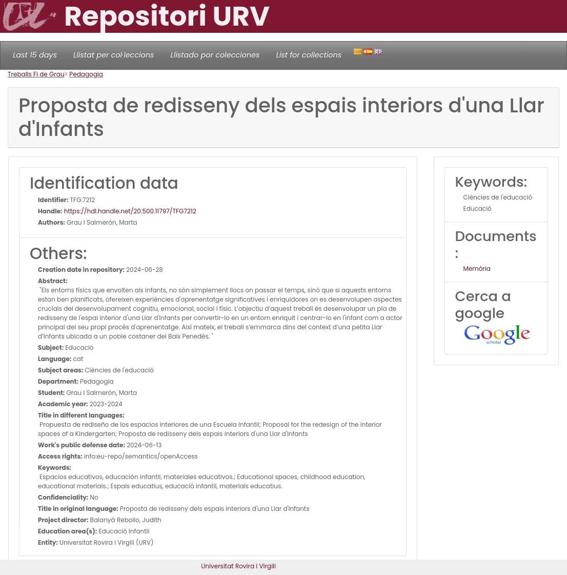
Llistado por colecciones (215, 55)
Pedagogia (86, 74)
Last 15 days (35, 55)
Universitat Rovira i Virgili (238, 566)
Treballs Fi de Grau (36, 74)
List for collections (308, 55)
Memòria (477, 268)
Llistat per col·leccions (113, 55)
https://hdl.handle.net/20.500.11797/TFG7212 (129, 211)
